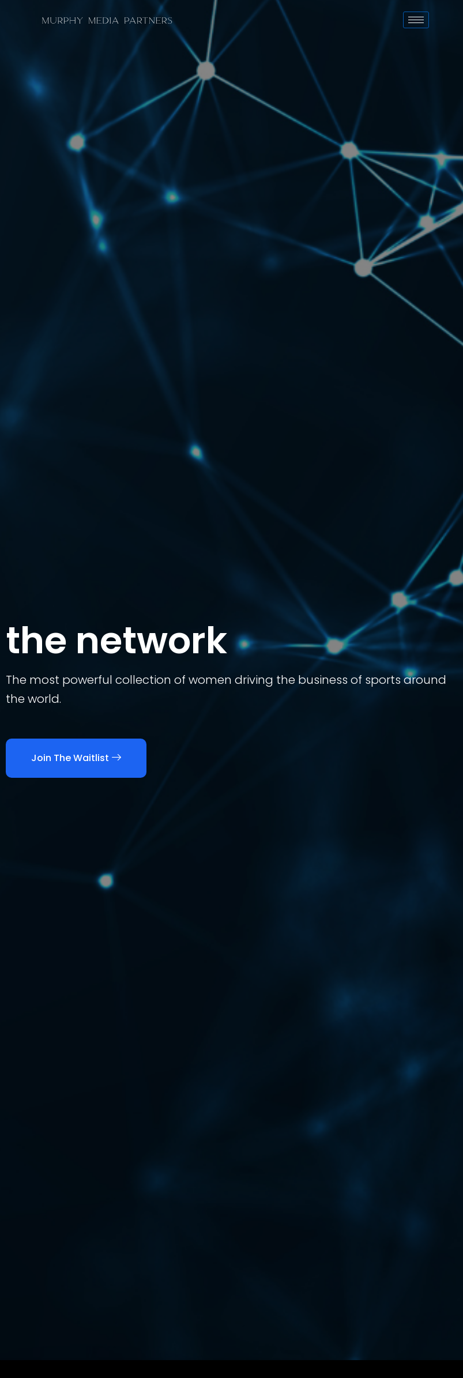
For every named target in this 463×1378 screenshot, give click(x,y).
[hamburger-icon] (416, 20)
